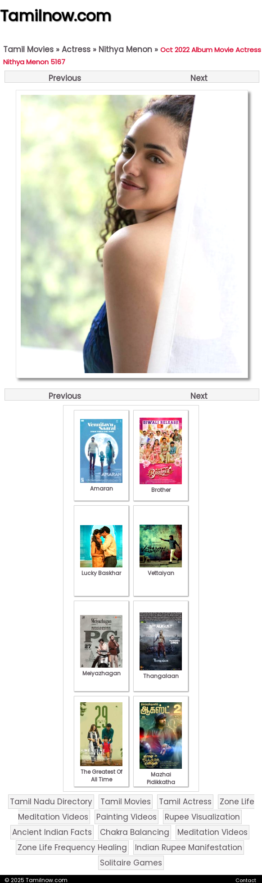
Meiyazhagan (101, 669)
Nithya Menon (125, 49)
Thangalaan (161, 672)
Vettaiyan (161, 569)
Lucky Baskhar (101, 569)
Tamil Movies (28, 49)
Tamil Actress (185, 801)
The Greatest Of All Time (101, 771)
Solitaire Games (131, 862)
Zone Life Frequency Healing (72, 847)
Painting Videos (126, 817)
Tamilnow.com (55, 16)
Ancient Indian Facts (52, 832)
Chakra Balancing (134, 832)
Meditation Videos (212, 832)
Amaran (101, 484)
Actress (76, 49)
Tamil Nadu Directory (51, 801)
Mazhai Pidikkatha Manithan (161, 778)
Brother (161, 486)
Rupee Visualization (202, 817)
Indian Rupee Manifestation (188, 847)
